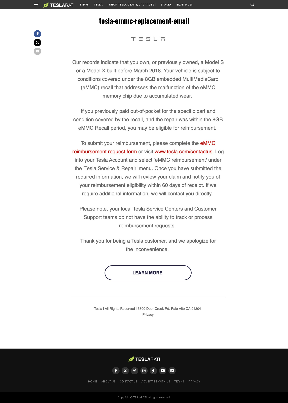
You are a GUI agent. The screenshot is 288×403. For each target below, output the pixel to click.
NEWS (84, 4)
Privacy (194, 381)
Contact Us (128, 381)
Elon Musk (184, 4)
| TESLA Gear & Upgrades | (131, 4)
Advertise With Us (155, 381)
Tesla (98, 4)
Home (92, 381)
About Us (108, 381)
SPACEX (166, 4)
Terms (179, 381)
